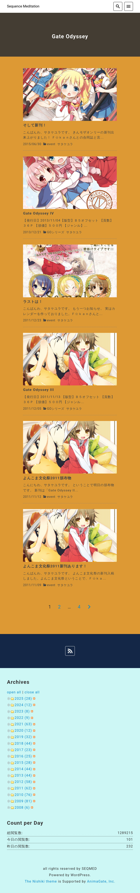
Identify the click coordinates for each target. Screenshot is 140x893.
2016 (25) (23, 756)
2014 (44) (23, 769)
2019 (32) (23, 737)
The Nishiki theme (41, 881)
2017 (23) (23, 750)
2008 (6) (22, 808)
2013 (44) (23, 775)
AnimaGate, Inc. (101, 881)
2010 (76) (23, 795)
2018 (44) (23, 743)
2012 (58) (23, 782)
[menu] (128, 6)
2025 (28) (23, 699)
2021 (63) (23, 724)
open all (14, 692)
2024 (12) (23, 705)
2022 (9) (22, 718)
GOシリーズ (55, 232)
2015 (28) (23, 763)
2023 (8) (22, 711)
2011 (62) (23, 788)
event (51, 144)
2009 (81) (23, 801)
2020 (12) (23, 730)
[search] (117, 6)
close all (32, 692)
